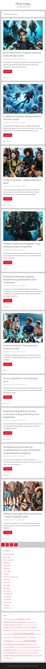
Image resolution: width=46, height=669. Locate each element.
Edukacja (6, 563)
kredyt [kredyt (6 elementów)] (29, 630)
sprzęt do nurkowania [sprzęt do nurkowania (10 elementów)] (32, 652)
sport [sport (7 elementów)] (25, 652)
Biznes (5, 557)
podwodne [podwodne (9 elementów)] (26, 647)
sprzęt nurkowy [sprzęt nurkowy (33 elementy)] (9, 656)
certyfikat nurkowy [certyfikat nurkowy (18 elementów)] (22, 628)
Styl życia (6, 591)
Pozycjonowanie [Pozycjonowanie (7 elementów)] (28, 650)
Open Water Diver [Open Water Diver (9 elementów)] (32, 644)
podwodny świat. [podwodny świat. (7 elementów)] (20, 650)
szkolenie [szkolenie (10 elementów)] (34, 655)
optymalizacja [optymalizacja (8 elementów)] (6, 647)
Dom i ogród (7, 560)
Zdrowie (5, 608)
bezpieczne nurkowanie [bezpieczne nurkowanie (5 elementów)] (27, 625)
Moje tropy (23, 4)
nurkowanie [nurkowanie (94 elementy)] (30, 641)
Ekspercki (6, 565)
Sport (7, 538)
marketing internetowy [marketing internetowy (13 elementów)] (19, 637)
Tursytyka (8, 141)
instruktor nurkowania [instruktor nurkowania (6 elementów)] (23, 630)
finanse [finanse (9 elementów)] (16, 630)
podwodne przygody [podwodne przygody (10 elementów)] (35, 647)
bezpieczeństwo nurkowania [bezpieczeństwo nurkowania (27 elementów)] (14, 622)
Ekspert (5, 568)
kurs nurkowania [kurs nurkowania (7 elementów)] (7, 634)
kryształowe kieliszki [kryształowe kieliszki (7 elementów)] (36, 630)
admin (23, 59)
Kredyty (5, 579)
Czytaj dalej (8, 71)
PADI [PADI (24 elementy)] (12, 647)
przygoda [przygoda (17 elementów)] (9, 653)
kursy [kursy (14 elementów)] (12, 634)
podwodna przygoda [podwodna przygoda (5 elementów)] (18, 647)
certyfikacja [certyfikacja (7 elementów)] (35, 625)
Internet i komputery (9, 577)
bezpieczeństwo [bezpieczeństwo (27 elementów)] (24, 619)
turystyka (8, 403)
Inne (7, 77)
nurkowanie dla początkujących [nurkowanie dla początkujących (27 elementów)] (15, 644)
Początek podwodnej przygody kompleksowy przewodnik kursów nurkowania (20, 279)
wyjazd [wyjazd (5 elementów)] (12, 658)
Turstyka (8, 307)
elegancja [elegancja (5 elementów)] (12, 630)
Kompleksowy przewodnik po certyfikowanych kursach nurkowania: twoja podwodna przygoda (22, 450)
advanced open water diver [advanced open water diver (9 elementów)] (10, 619)
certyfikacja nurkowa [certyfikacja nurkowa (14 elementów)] (9, 628)
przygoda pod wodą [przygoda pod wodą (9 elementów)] (18, 652)
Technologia (7, 594)
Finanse (5, 571)
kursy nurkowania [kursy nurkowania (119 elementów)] (24, 633)
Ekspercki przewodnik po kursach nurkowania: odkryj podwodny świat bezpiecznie (21, 414)
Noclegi (5, 585)
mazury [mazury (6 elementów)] (28, 637)
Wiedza (5, 605)
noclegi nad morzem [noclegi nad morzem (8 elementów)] (18, 641)
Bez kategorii (7, 554)
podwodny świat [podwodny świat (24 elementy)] (9, 650)
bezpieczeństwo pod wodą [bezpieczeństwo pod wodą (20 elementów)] (12, 625)
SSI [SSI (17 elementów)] (17, 656)
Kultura (5, 582)
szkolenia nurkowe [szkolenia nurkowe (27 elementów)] (25, 656)
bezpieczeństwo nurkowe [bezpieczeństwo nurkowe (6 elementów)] (31, 622)
